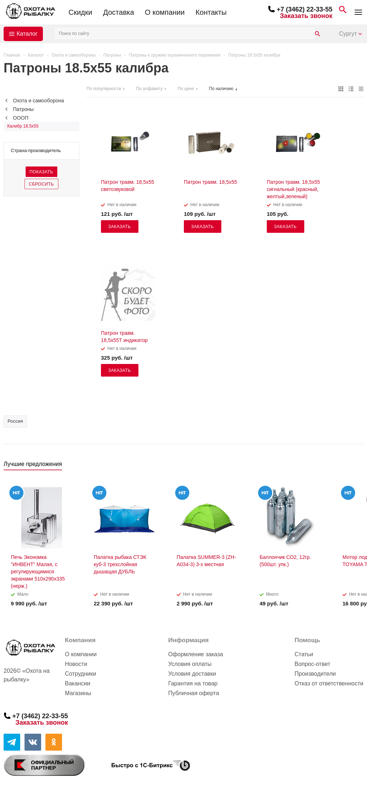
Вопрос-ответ (312, 664)
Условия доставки (192, 674)
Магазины (78, 693)
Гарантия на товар (192, 683)
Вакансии (77, 683)
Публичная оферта (193, 693)
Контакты (210, 12)
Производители (315, 674)
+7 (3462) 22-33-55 (304, 9)
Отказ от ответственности (329, 683)
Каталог (27, 34)
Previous (346, 466)
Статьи (304, 654)
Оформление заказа (195, 654)
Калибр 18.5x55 (23, 126)
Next (358, 466)
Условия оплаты (189, 664)
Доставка (118, 12)
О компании (165, 12)
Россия (15, 421)
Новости (76, 664)
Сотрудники (80, 674)
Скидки (80, 12)
